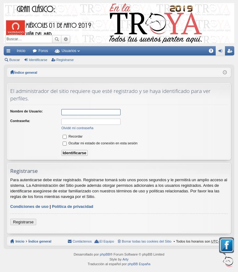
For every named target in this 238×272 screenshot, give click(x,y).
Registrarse (65, 60)
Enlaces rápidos (9, 52)
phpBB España (139, 264)
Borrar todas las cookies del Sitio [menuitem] (146, 241)
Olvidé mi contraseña (77, 128)
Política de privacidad (72, 206)
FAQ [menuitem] (213, 52)
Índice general (40, 241)
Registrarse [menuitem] (231, 52)
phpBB (105, 254)
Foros (43, 51)
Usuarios (69, 51)
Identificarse (38, 60)
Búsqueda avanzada (65, 39)
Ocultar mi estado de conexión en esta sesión (100, 143)
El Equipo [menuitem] (106, 241)
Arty (125, 259)
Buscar (56, 39)
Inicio (21, 51)
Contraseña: (20, 121)
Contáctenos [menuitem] (82, 241)
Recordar (72, 136)
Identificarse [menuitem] (221, 52)
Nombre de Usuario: (26, 111)
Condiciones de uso (29, 206)
